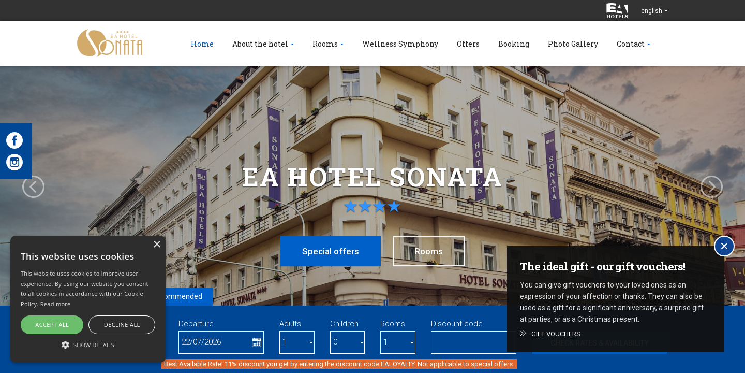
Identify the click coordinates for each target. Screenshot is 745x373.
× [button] (156, 245)
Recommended (176, 296)
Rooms (428, 251)
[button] (88, 344)
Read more (55, 304)
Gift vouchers (555, 334)
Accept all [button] (52, 324)
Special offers (330, 251)
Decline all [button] (122, 324)
